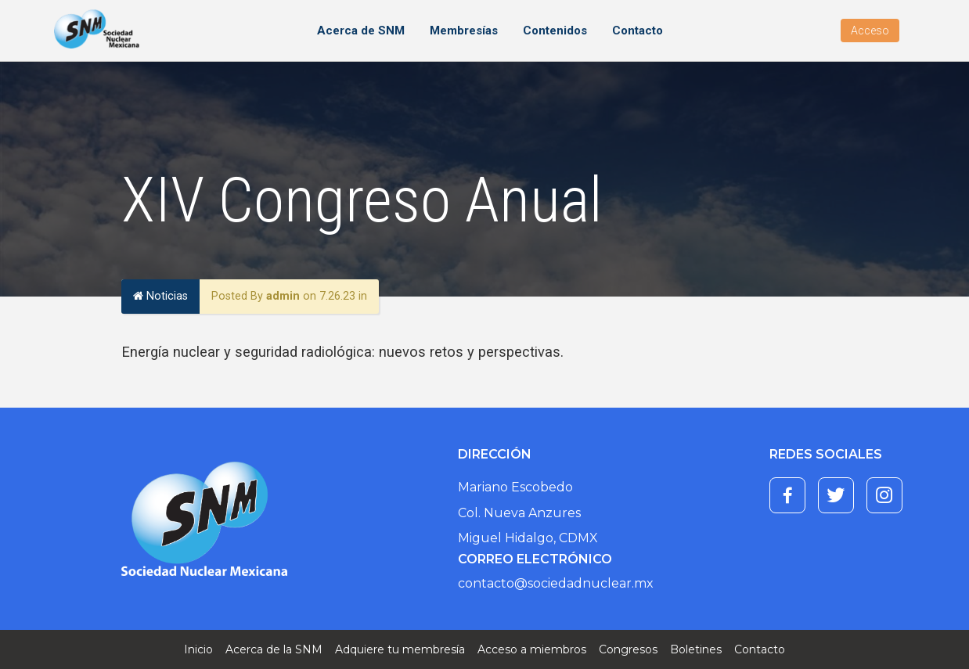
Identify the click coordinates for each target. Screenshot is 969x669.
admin (283, 296)
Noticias (160, 296)
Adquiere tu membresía (400, 649)
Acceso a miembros (531, 649)
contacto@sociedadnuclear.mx (556, 583)
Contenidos (555, 30)
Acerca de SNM (361, 30)
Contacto (637, 30)
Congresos (628, 649)
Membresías (464, 30)
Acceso (870, 30)
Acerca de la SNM (273, 649)
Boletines (696, 649)
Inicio (198, 649)
